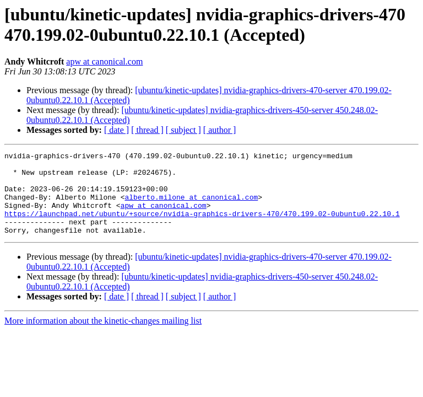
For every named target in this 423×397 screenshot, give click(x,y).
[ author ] (219, 130)
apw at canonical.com (104, 61)
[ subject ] (183, 130)
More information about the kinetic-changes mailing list (103, 337)
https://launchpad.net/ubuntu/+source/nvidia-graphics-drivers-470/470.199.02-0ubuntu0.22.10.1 (202, 227)
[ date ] (116, 130)
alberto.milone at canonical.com (191, 207)
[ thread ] (147, 130)
